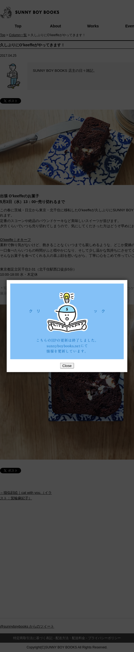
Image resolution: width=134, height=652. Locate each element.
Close (67, 366)
